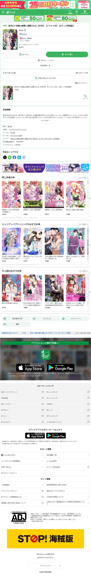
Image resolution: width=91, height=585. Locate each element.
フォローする (25, 30)
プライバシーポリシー (9, 491)
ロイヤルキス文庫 (16, 135)
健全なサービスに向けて (56, 491)
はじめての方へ (8, 455)
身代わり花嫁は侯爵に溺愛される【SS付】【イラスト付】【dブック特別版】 (43, 87)
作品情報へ (44, 65)
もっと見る (82, 177)
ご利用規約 (5, 485)
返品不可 (21, 47)
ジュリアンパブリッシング (17, 129)
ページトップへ (45, 566)
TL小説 (13, 132)
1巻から (77, 83)
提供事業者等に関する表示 (57, 485)
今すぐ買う (69, 54)
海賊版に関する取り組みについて (13, 503)
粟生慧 (21, 30)
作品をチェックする (47, 60)
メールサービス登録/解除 (10, 461)
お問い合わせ (6, 467)
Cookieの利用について (55, 497)
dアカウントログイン (9, 473)
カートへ (25, 54)
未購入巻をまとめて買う (47, 78)
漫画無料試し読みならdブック (10, 333)
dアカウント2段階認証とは (11, 497)
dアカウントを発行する (45, 554)
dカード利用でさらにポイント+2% (28, 44)
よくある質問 (52, 461)
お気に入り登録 (83, 73)
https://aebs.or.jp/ (37, 521)
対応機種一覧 (52, 455)
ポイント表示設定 (53, 467)
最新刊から (84, 83)
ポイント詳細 (24, 41)
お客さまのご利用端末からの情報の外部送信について (66, 503)
